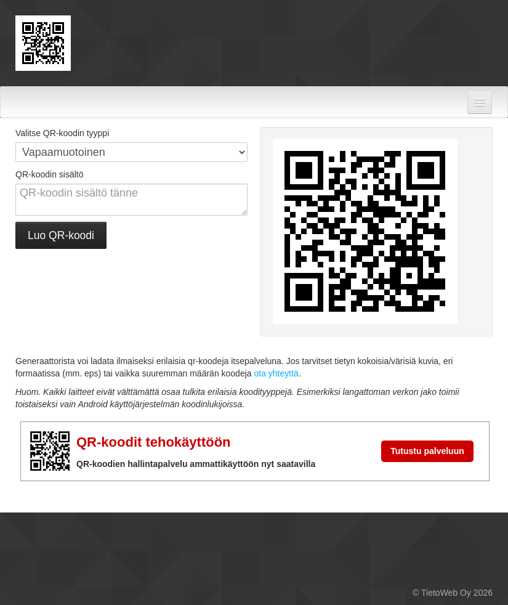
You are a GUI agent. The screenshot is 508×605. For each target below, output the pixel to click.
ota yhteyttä (276, 373)
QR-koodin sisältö (49, 174)
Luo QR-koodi (61, 235)
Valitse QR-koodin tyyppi (62, 133)
